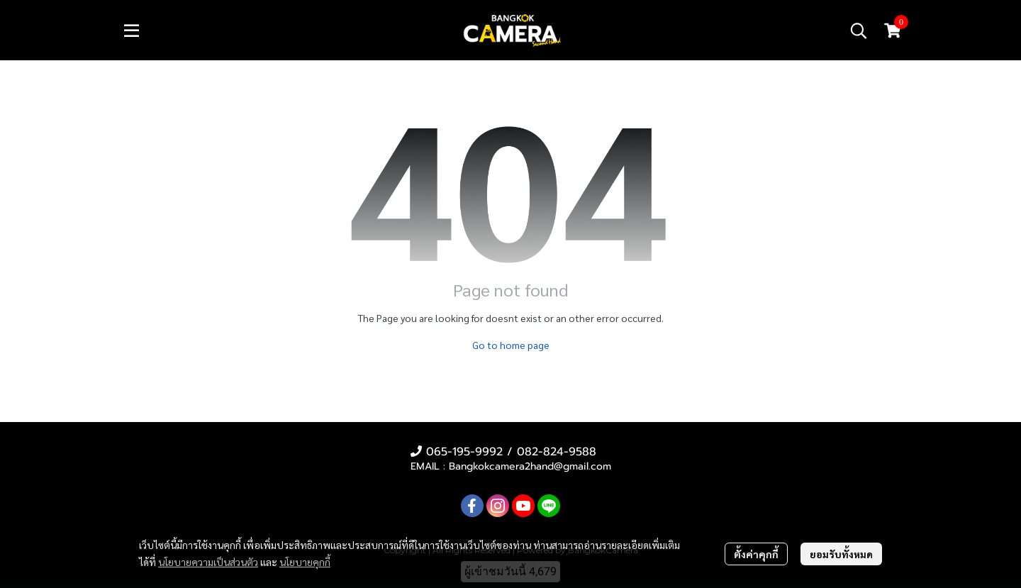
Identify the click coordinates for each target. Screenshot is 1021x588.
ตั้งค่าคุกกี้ (756, 554)
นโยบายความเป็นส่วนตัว (208, 561)
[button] (859, 30)
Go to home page (510, 344)
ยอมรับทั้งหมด (841, 554)
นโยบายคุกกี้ (304, 561)
